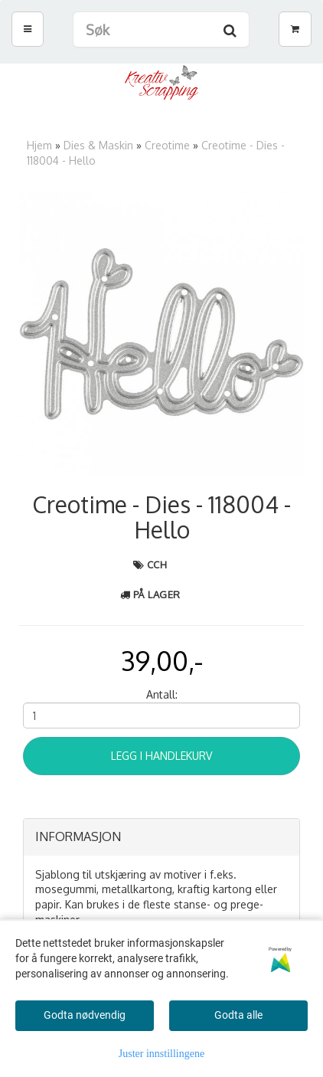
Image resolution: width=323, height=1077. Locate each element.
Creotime (167, 145)
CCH (157, 564)
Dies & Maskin (98, 145)
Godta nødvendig (85, 1015)
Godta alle (238, 1015)
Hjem (39, 145)
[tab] (161, 837)
